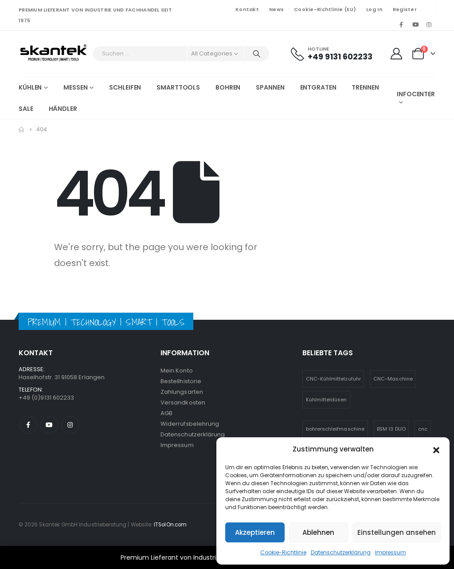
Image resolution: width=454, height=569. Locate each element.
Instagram (70, 425)
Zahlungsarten (181, 392)
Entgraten (318, 87)
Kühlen (30, 87)
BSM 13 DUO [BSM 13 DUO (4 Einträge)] (391, 428)
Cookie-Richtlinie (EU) (325, 9)
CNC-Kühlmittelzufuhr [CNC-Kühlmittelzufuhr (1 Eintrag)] (333, 378)
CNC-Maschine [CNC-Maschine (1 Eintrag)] (393, 378)
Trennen (365, 87)
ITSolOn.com (170, 524)
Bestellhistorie (180, 381)
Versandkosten (182, 402)
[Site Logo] (53, 54)
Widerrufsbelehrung (189, 424)
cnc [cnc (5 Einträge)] (422, 428)
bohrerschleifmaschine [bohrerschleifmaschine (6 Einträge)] (335, 428)
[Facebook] (401, 24)
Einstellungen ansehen (396, 532)
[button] (436, 449)
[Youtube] (415, 24)
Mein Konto (176, 370)
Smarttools (178, 87)
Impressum (390, 552)
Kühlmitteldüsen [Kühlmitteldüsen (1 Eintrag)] (326, 399)
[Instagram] (429, 24)
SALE (26, 108)
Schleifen (125, 87)
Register (405, 9)
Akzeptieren (255, 532)
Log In (374, 9)
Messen (75, 87)
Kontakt (247, 9)
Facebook (28, 425)
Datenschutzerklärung (341, 552)
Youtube (49, 425)
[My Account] (396, 53)
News (276, 9)
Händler (63, 108)
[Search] (256, 53)
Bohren (227, 87)
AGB (166, 413)
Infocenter (416, 94)
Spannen (270, 87)
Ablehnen (318, 532)
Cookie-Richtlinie (283, 552)
